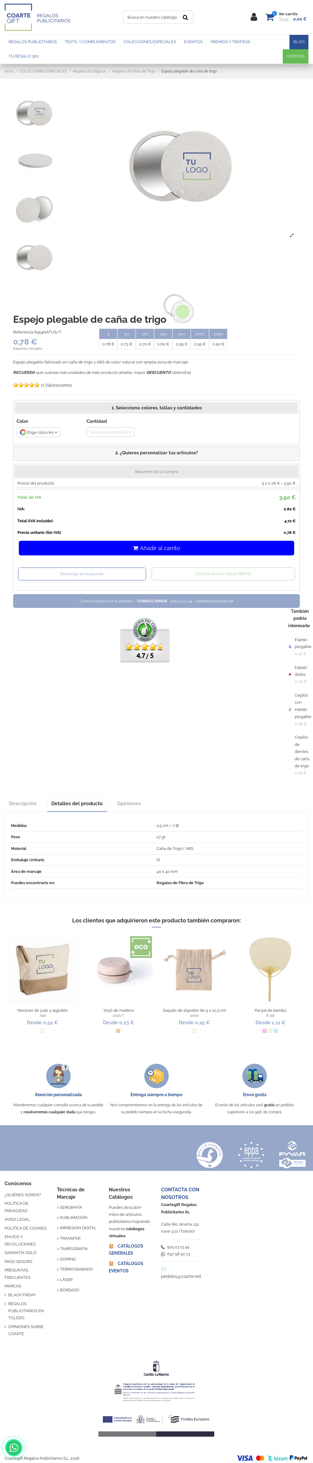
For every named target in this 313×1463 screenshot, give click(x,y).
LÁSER (66, 1279)
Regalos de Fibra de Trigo (180, 882)
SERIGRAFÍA (71, 1207)
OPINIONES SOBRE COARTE (26, 1330)
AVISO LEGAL (17, 1219)
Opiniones (129, 803)
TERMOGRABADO (76, 1269)
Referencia (23, 332)
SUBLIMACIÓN (73, 1217)
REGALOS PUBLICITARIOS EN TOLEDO (26, 1310)
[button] (156, 454)
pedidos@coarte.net (181, 1276)
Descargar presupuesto (82, 573)
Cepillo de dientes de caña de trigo (302, 751)
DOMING (68, 1259)
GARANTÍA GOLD (20, 1252)
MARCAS (13, 1286)
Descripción (23, 803)
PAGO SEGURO (18, 1261)
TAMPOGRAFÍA (74, 1248)
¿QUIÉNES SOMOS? (23, 1195)
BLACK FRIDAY (22, 1295)
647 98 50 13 (175, 1254)
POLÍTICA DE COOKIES (25, 1228)
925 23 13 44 (175, 1247)
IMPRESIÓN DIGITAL (78, 1228)
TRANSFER (70, 1238)
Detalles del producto (77, 803)
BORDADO (69, 1290)
